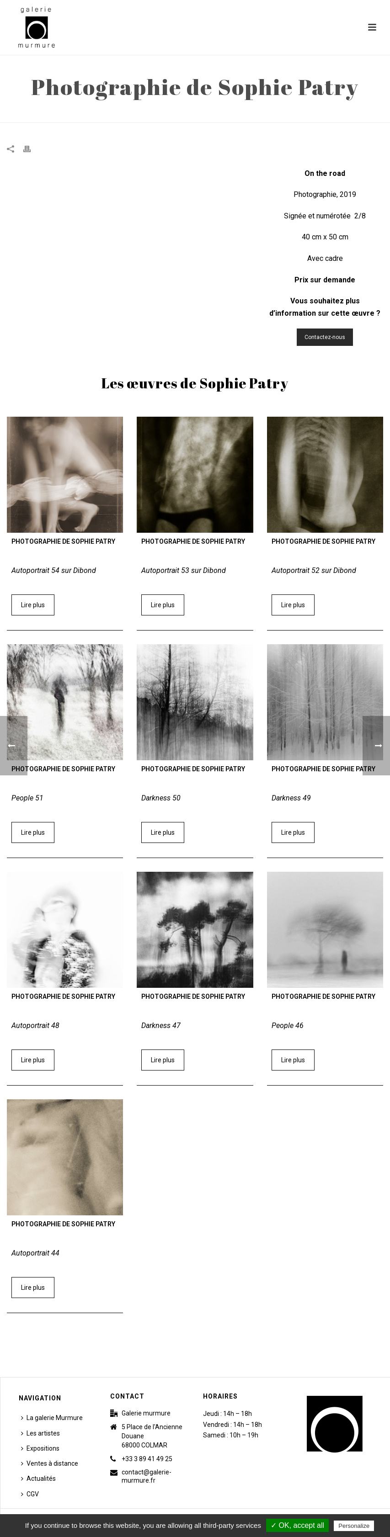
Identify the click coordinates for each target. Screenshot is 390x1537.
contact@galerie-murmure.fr (146, 1476)
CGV (30, 1494)
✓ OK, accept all (297, 1525)
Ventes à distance (49, 1463)
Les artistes (40, 1433)
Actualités (38, 1478)
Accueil (261, 114)
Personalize (353, 1525)
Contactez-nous (325, 337)
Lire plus (33, 605)
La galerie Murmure (52, 1417)
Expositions (40, 1448)
